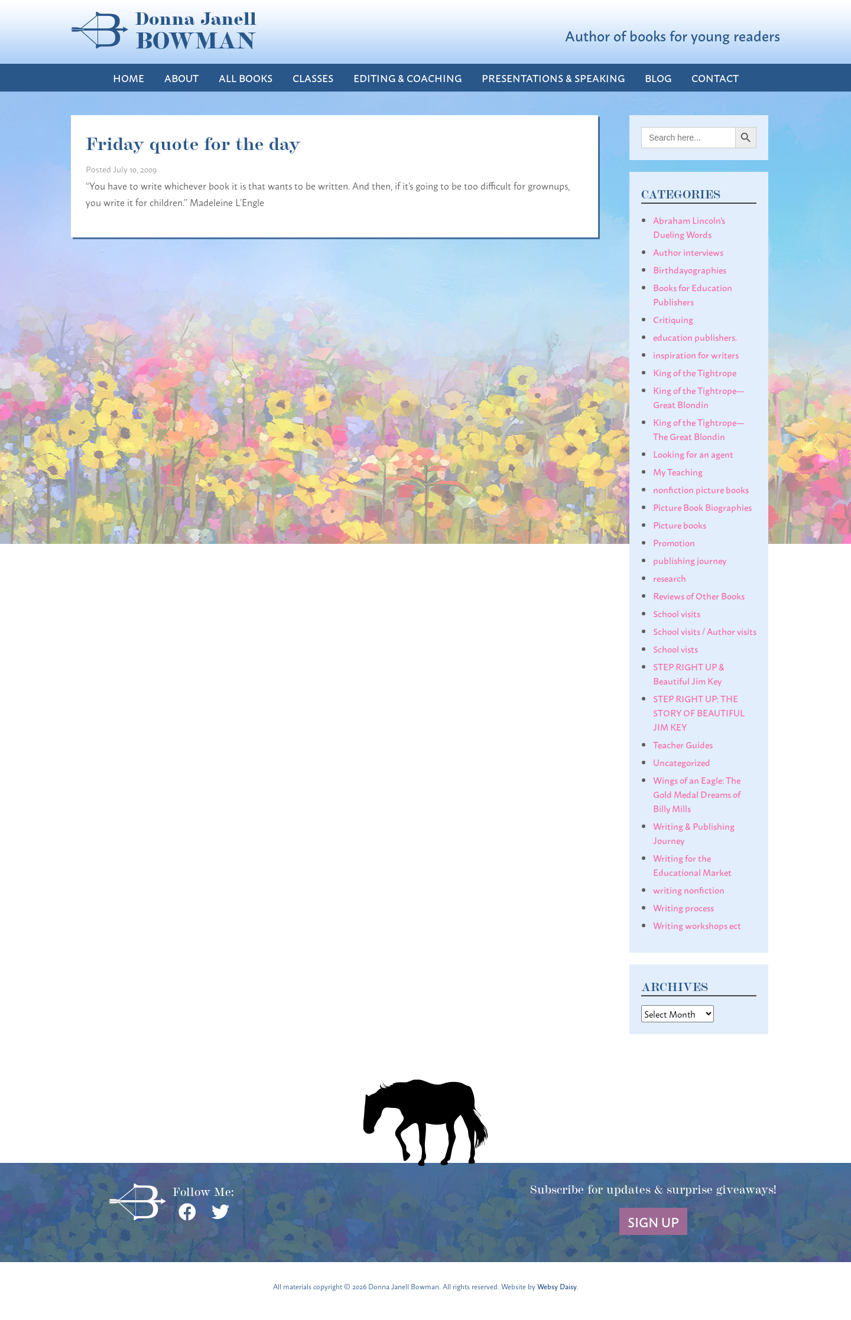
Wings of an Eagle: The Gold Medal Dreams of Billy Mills (696, 794)
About (181, 78)
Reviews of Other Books (699, 595)
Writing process (683, 907)
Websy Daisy (557, 1286)
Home (128, 78)
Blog (658, 78)
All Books (245, 78)
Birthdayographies (689, 269)
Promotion (674, 542)
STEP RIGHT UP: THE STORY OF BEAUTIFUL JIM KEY (699, 712)
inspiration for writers (696, 354)
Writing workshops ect (697, 925)
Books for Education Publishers (692, 294)
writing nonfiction (689, 889)
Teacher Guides (683, 744)
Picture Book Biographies (702, 507)
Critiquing (673, 319)
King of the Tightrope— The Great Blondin (699, 429)
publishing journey (689, 560)
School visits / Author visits (704, 631)
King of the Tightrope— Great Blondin (699, 397)
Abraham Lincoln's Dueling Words (689, 227)
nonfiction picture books (701, 489)
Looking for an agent (693, 453)
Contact (715, 78)
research (669, 578)
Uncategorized (681, 762)
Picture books (679, 524)
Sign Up (653, 1221)
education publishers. (695, 337)
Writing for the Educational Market (692, 864)
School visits (676, 613)
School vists (675, 648)
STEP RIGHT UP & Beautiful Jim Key (689, 673)
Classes (313, 78)
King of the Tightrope (694, 372)
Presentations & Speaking (553, 78)
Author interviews (688, 252)
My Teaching (678, 471)
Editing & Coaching (407, 78)
